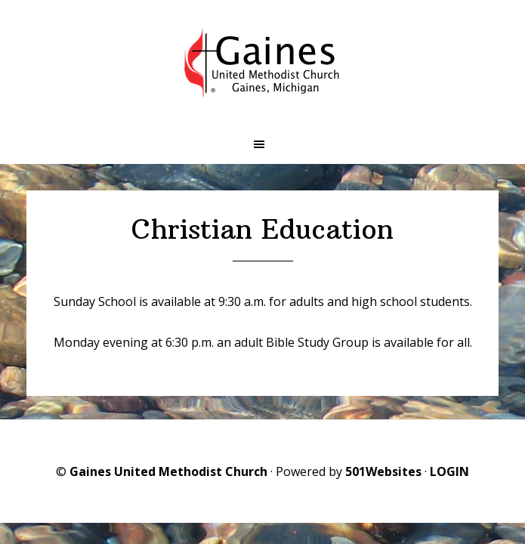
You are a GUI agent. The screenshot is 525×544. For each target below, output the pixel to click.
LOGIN (449, 471)
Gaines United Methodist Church (168, 471)
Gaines (263, 62)
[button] (262, 144)
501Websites (383, 471)
